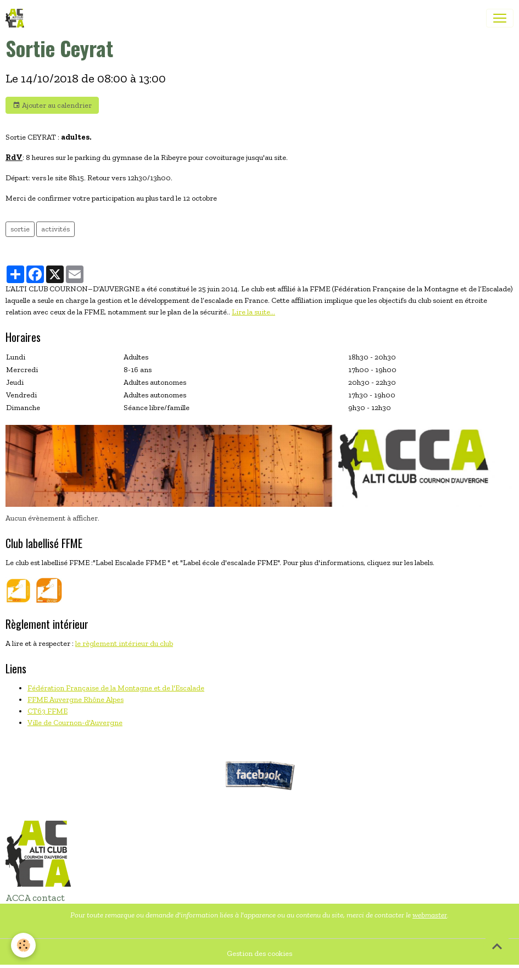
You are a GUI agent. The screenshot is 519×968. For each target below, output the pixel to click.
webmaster (429, 915)
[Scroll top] (497, 946)
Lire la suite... (253, 312)
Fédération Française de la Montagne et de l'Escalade (115, 688)
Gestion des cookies (259, 953)
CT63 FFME (47, 711)
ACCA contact (35, 898)
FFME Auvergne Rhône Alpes (75, 699)
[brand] (17, 18)
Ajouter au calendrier (52, 105)
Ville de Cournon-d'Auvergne (74, 722)
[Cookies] (23, 945)
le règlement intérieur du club (124, 643)
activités (55, 229)
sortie (20, 229)
